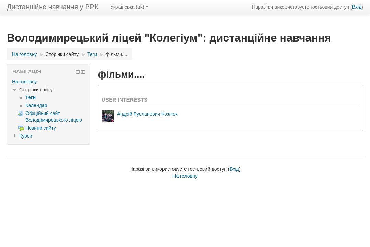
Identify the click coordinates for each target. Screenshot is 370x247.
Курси (25, 136)
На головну (24, 81)
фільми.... (116, 54)
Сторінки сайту (62, 54)
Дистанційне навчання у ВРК (52, 7)
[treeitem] (48, 81)
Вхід (356, 7)
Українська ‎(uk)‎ (129, 7)
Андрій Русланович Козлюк (147, 114)
